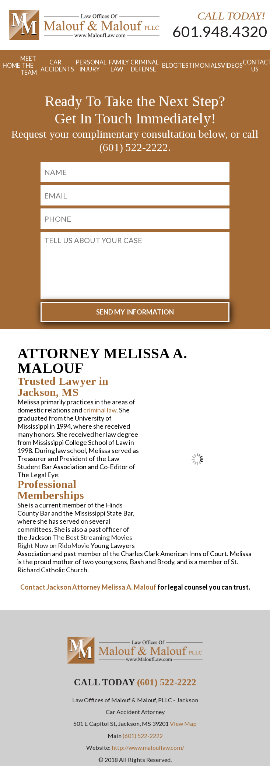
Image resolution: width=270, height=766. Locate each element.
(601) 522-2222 (166, 682)
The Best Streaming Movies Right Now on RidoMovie (74, 541)
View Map (183, 723)
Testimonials (196, 65)
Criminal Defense (143, 66)
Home (9, 65)
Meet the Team (27, 65)
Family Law (117, 66)
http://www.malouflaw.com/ (148, 747)
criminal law (99, 410)
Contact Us (255, 66)
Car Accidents (55, 66)
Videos (229, 65)
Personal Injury (90, 66)
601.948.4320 (219, 31)
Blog (167, 65)
